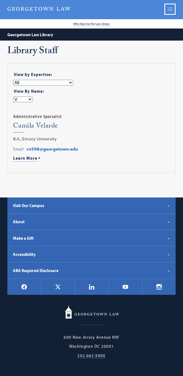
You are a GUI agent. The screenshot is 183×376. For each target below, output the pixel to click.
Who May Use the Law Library (91, 24)
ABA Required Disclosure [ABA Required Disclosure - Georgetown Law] (91, 270)
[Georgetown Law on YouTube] (125, 286)
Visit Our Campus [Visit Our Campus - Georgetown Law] (91, 205)
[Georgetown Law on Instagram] (159, 287)
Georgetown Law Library (30, 34)
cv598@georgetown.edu (52, 149)
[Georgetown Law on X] (58, 286)
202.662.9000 (91, 355)
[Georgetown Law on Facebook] (24, 287)
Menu (170, 9)
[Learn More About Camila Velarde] (91, 159)
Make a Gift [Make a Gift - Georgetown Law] (91, 238)
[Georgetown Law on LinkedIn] (91, 287)
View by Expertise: (33, 74)
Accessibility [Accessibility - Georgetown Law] (91, 254)
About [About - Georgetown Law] (91, 221)
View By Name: (29, 91)
